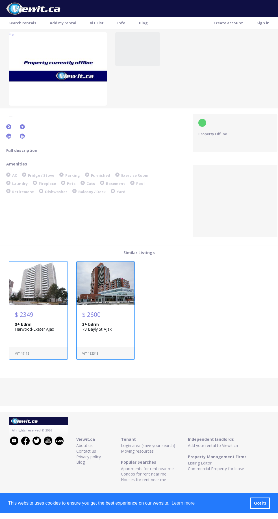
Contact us (86, 451)
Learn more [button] (183, 503)
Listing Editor (200, 463)
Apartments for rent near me (147, 468)
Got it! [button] (260, 503)
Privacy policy (88, 456)
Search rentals (22, 22)
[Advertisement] (235, 200)
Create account (228, 22)
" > (11, 35)
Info (121, 22)
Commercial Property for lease (216, 468)
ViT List (97, 22)
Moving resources (137, 451)
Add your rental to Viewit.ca (213, 445)
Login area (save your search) (148, 445)
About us (84, 445)
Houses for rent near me (143, 479)
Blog (143, 22)
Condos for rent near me (143, 474)
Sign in (263, 22)
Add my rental (63, 22)
